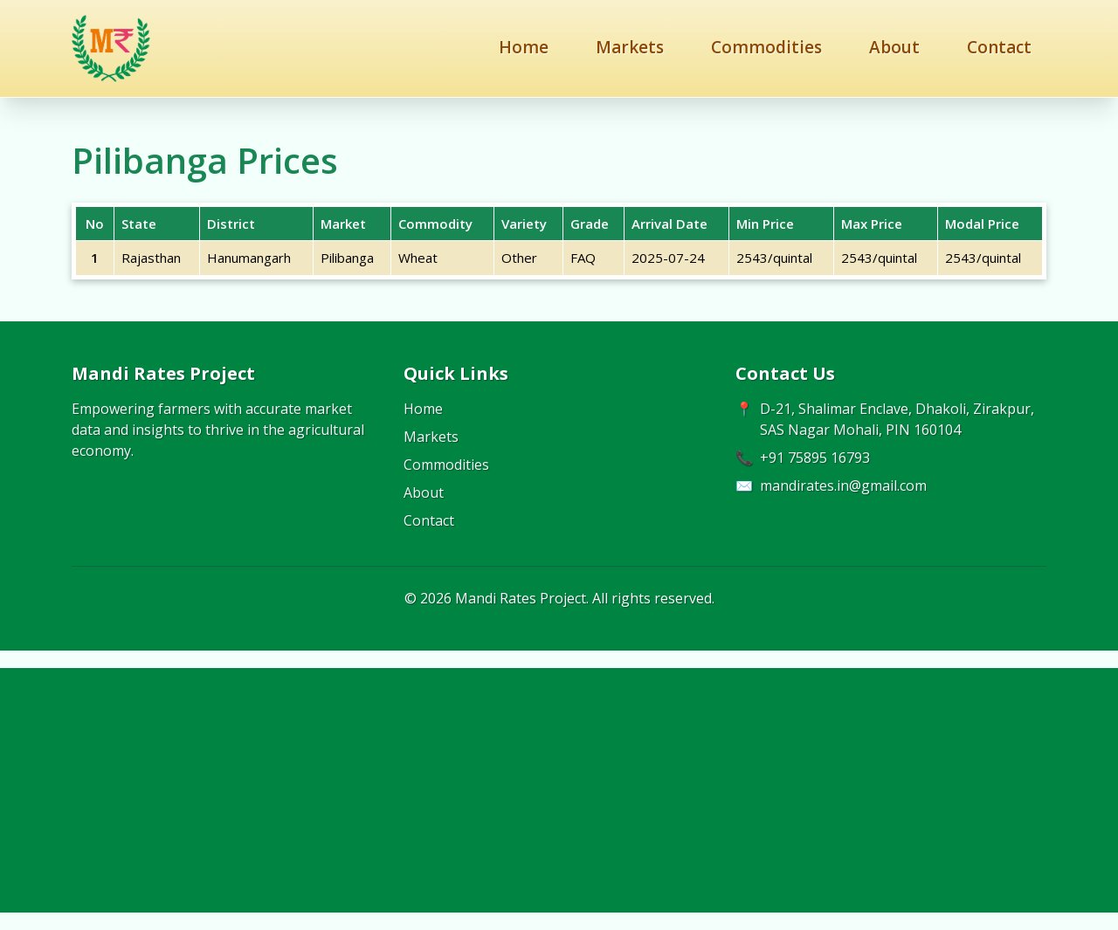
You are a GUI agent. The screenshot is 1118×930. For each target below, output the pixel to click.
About (894, 47)
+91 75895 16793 (815, 457)
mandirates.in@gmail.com (843, 485)
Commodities (766, 47)
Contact (999, 47)
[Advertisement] (559, 790)
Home (524, 47)
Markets (630, 47)
